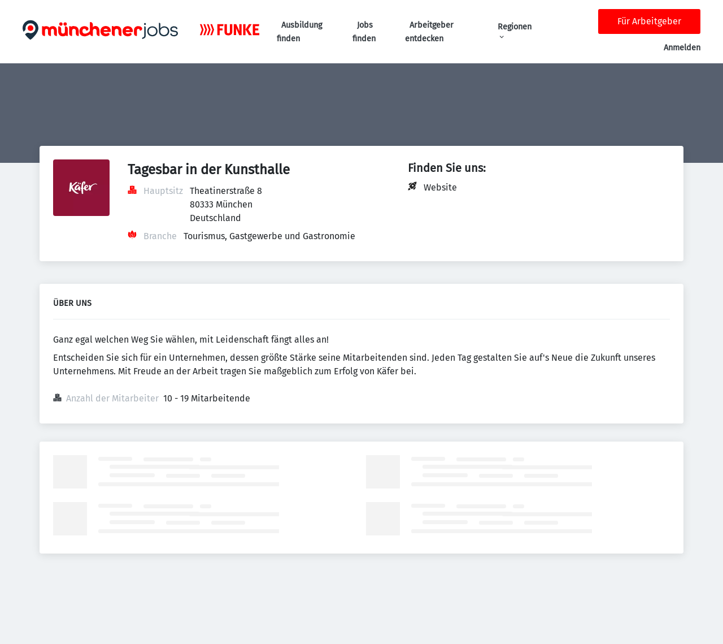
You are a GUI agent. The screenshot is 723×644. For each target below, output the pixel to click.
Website (440, 187)
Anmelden (682, 48)
